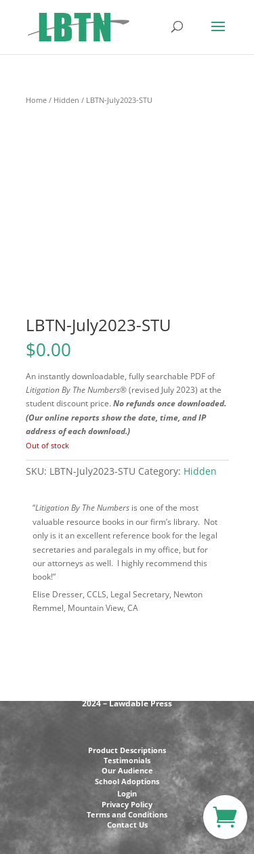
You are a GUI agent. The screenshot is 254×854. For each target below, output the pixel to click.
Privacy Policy (127, 804)
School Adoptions (127, 781)
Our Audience (127, 770)
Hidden (66, 100)
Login (127, 793)
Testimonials (127, 760)
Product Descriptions (127, 750)
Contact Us (127, 824)
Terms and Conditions (127, 814)
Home (36, 100)
